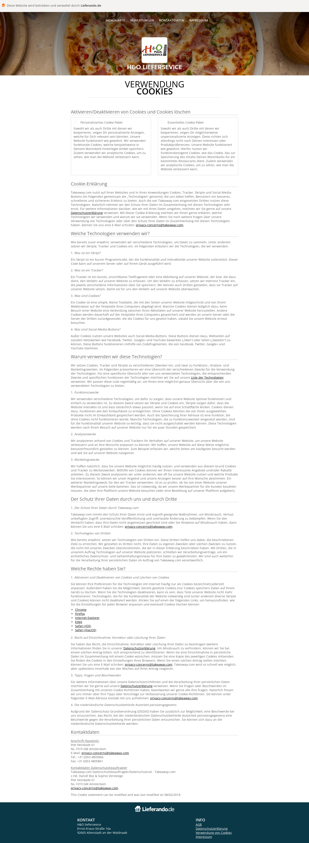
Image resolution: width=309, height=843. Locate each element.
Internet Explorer (87, 618)
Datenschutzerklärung (87, 213)
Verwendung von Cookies (214, 833)
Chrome (80, 610)
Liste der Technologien (207, 377)
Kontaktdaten (171, 20)
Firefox (80, 614)
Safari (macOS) (85, 630)
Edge (78, 622)
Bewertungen (142, 20)
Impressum (198, 20)
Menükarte (115, 20)
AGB (199, 824)
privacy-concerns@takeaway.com (159, 225)
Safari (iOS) (83, 626)
